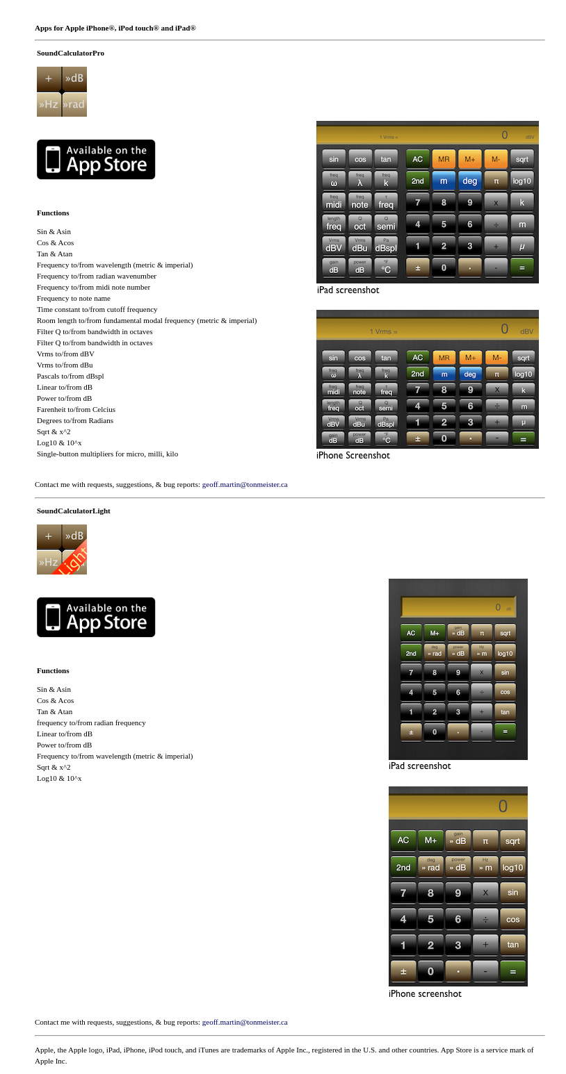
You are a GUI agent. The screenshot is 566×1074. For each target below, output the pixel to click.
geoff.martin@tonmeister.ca (245, 484)
